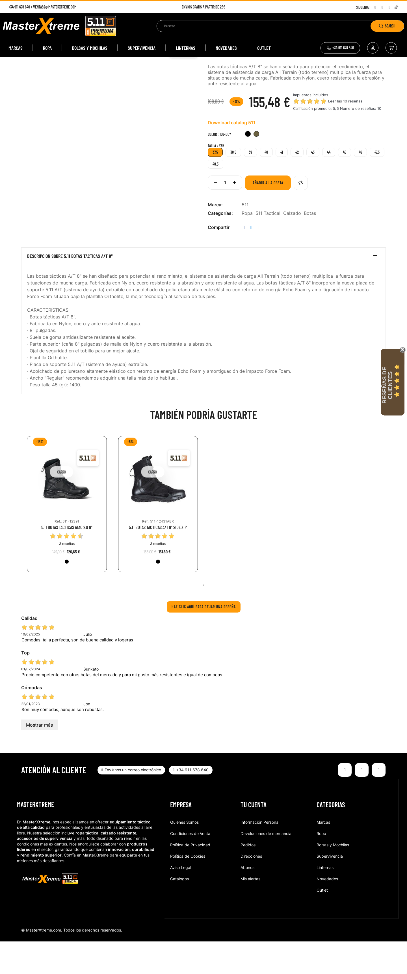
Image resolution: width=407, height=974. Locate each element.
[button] (340, 48)
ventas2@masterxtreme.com (55, 7)
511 (245, 237)
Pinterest (258, 260)
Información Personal (260, 854)
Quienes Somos (184, 854)
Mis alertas (250, 911)
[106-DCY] (256, 167)
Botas (310, 246)
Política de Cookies (187, 888)
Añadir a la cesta (268, 215)
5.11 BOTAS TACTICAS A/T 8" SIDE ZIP (158, 560)
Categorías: (220, 246)
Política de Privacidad (190, 877)
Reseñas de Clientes (387, 385)
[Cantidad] (225, 215)
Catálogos (179, 911)
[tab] (203, 290)
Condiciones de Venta (190, 866)
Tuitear (251, 260)
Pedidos (248, 877)
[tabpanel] (66, 540)
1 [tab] (203, 617)
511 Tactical (268, 246)
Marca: (215, 237)
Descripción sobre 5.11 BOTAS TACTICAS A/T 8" (70, 289)
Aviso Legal (180, 900)
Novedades (327, 911)
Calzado (292, 246)
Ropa (247, 246)
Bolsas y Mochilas (333, 877)
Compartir (244, 260)
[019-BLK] (248, 167)
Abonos (247, 900)
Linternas (325, 900)
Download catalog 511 (232, 155)
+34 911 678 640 (19, 7)
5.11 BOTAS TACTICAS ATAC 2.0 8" (66, 560)
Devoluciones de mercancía (266, 866)
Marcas (323, 854)
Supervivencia (330, 888)
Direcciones (251, 888)
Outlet (322, 922)
